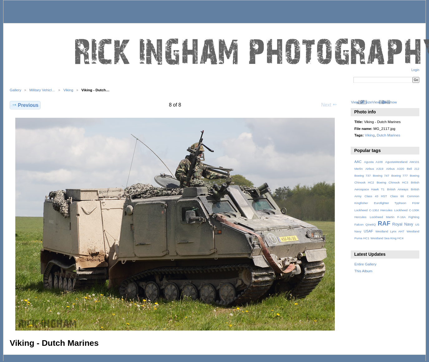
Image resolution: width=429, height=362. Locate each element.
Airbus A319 (374, 168)
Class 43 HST (375, 196)
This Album (363, 271)
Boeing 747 (381, 175)
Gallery (15, 90)
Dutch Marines (388, 135)
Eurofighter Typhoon (390, 203)
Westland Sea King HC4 (387, 238)
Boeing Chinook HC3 (392, 182)
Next (329, 104)
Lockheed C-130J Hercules (373, 210)
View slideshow (384, 102)
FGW (415, 203)
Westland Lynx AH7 (389, 231)
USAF (368, 231)
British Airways (397, 189)
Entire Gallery (365, 264)
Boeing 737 (362, 175)
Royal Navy (402, 224)
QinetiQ (370, 224)
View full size (361, 102)
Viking (68, 90)
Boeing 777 (399, 175)
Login (415, 70)
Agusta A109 (373, 162)
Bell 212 (413, 168)
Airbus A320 (395, 168)
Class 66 (397, 196)
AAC (358, 162)
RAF (384, 223)
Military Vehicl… (42, 90)
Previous (25, 105)
